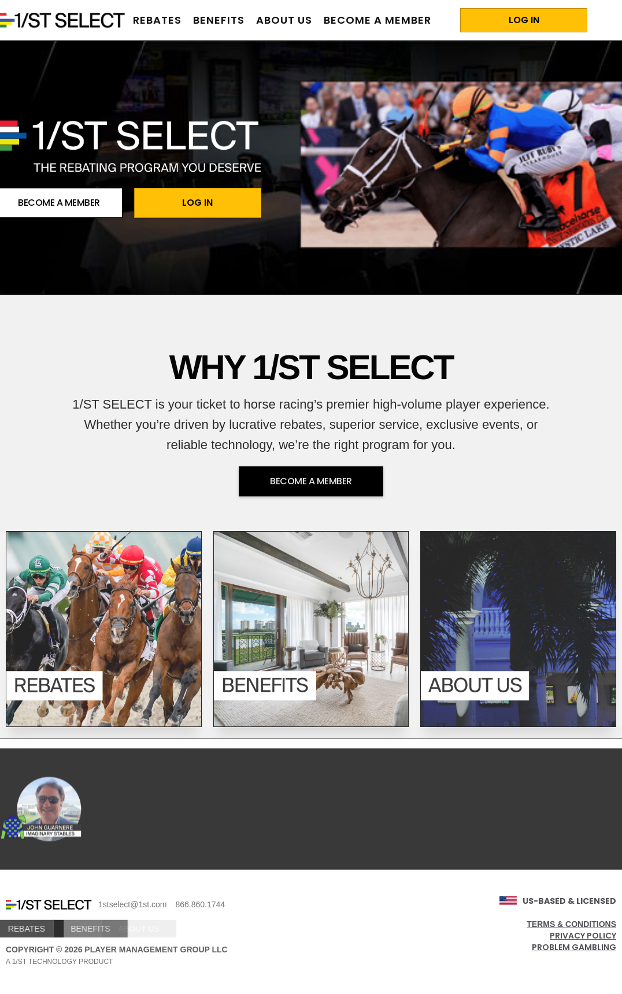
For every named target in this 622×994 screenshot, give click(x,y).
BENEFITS (67, 928)
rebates (157, 20)
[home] (63, 20)
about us (284, 20)
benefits (219, 20)
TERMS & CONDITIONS (571, 924)
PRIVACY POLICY (583, 935)
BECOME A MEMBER (377, 20)
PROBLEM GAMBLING (574, 947)
